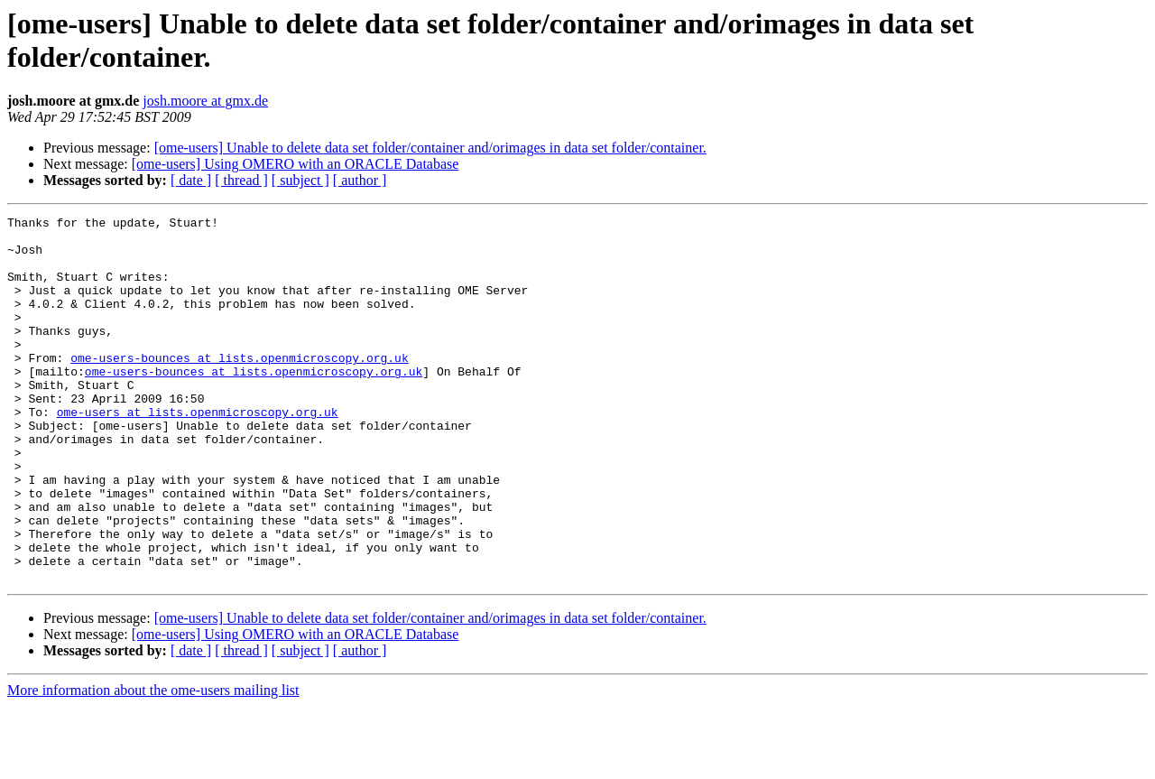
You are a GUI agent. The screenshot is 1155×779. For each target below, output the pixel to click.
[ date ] (191, 180)
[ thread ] (241, 180)
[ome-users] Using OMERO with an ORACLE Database (295, 164)
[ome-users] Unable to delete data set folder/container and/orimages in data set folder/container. (430, 147)
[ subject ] (300, 180)
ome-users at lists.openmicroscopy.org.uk (197, 452)
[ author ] (360, 180)
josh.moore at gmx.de (205, 100)
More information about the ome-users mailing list (153, 763)
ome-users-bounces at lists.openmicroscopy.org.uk (239, 387)
